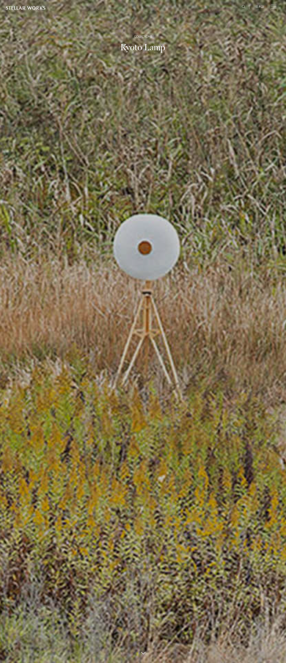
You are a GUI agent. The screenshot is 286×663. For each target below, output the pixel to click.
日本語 (260, 6)
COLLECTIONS (143, 36)
